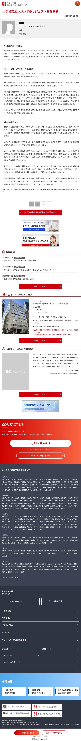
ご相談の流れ (7, 625)
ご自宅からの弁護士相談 (11, 662)
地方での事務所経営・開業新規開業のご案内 (68, 691)
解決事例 (5, 649)
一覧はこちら (40, 286)
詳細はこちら (40, 340)
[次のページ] (49, 204)
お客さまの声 (7, 655)
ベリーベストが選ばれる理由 (14, 639)
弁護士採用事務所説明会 (10, 691)
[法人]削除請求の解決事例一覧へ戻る (40, 212)
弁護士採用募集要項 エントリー (39, 691)
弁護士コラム (46, 649)
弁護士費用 (6, 618)
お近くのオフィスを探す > (40, 739)
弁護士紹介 (6, 610)
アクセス (5, 632)
